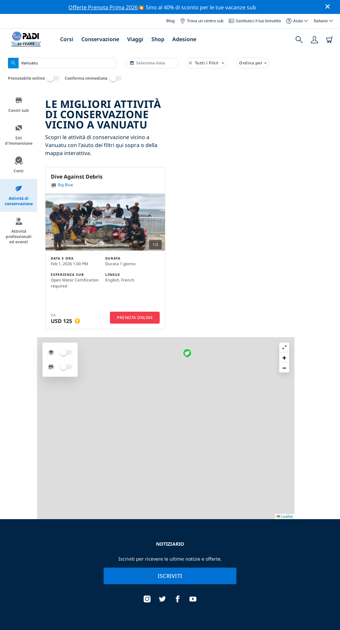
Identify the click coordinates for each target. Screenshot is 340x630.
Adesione (184, 39)
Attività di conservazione (19, 195)
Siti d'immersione (19, 135)
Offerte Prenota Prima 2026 (103, 7)
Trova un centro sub (201, 21)
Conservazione (100, 39)
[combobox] (62, 63)
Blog (170, 21)
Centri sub (18, 104)
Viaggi (135, 39)
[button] (255, 184)
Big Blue (62, 185)
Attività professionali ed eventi (19, 231)
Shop (157, 39)
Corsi (66, 39)
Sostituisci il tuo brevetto (255, 21)
